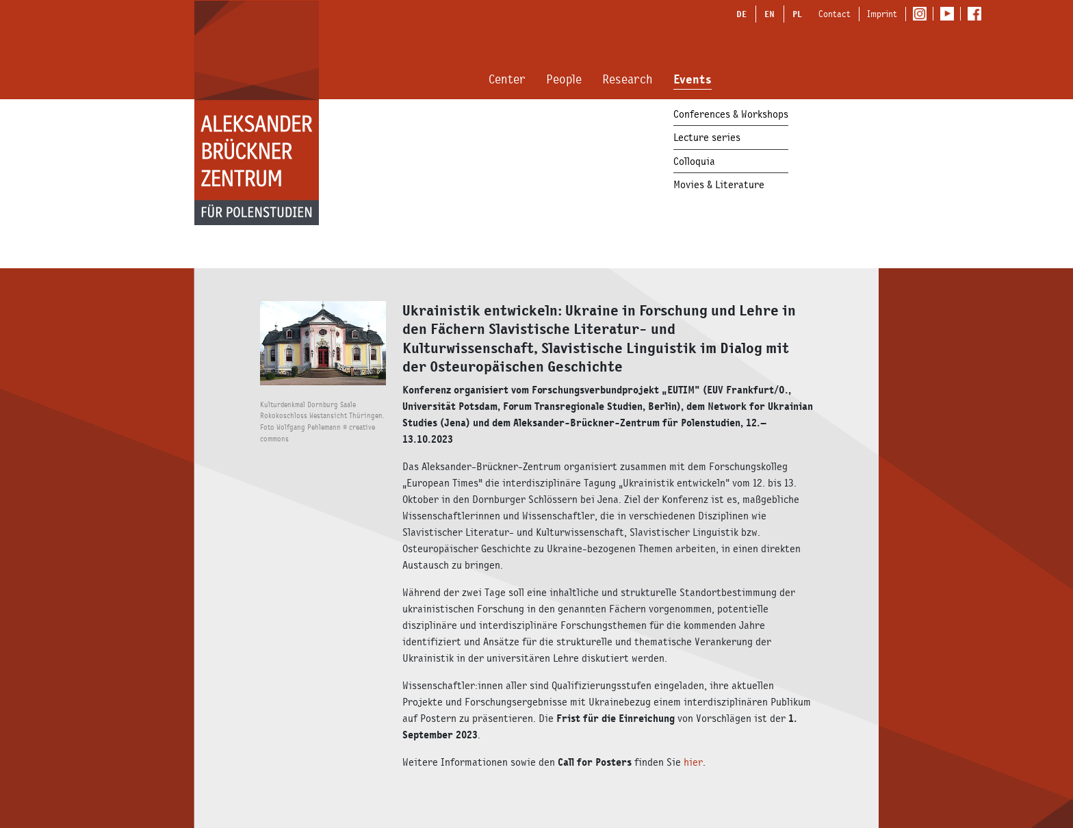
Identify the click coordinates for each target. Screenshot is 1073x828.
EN (769, 14)
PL (797, 14)
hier (693, 762)
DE (741, 14)
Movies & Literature (718, 184)
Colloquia (694, 161)
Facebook (978, 14)
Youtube (950, 14)
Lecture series (706, 137)
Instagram (923, 14)
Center (507, 79)
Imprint (882, 14)
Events (692, 79)
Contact (834, 14)
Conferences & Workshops (730, 114)
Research (627, 79)
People (564, 79)
